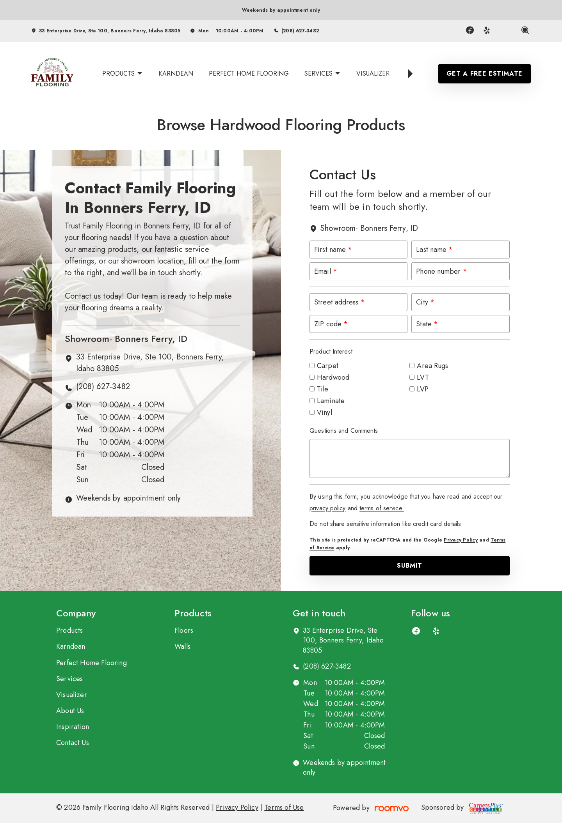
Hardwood (333, 377)
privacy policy (327, 508)
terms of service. (381, 508)
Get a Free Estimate (484, 73)
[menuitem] (122, 74)
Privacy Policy (460, 539)
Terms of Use (284, 807)
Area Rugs (432, 366)
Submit (409, 565)
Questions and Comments (343, 430)
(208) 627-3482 (300, 30)
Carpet (327, 366)
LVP (422, 389)
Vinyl (324, 412)
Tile (322, 389)
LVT (423, 377)
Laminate (331, 401)
